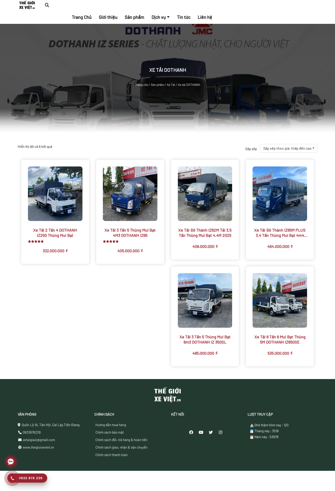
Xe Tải (171, 85)
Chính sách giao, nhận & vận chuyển (121, 466)
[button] (47, 5)
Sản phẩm (157, 85)
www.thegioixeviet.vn (38, 466)
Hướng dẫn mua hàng (110, 443)
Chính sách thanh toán (111, 473)
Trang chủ (141, 85)
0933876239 (32, 451)
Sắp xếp (251, 149)
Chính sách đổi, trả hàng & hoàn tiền (121, 458)
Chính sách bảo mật (109, 451)
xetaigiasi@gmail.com (39, 458)
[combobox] (288, 148)
